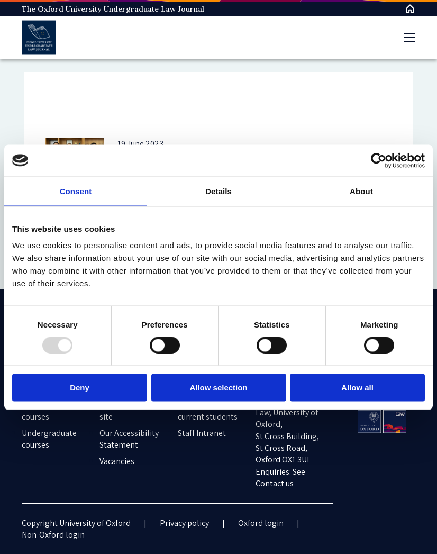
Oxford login (261, 523)
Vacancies (116, 461)
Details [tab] (218, 190)
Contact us (275, 483)
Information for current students (208, 410)
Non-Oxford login (53, 534)
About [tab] (361, 190)
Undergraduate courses (49, 439)
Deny (79, 387)
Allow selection (218, 387)
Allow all (357, 387)
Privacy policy (184, 523)
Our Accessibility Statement (129, 439)
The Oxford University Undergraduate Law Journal (113, 9)
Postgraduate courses (46, 410)
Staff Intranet (202, 433)
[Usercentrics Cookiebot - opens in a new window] (378, 160)
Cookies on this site (126, 410)
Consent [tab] (76, 190)
